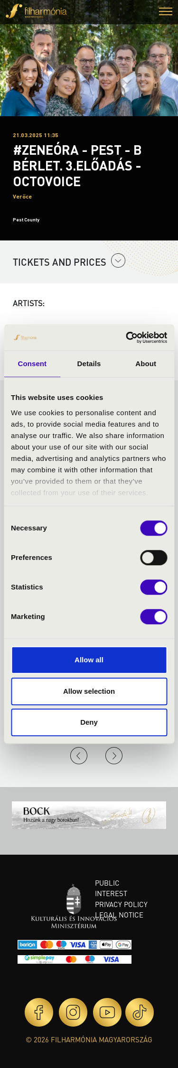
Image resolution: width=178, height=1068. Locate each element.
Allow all (89, 660)
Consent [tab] (32, 363)
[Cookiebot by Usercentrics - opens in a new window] (126, 337)
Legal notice (119, 914)
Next (113, 755)
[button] (165, 13)
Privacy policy (121, 904)
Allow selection (89, 691)
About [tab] (145, 363)
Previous (78, 755)
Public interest (111, 888)
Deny (89, 722)
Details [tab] (89, 363)
